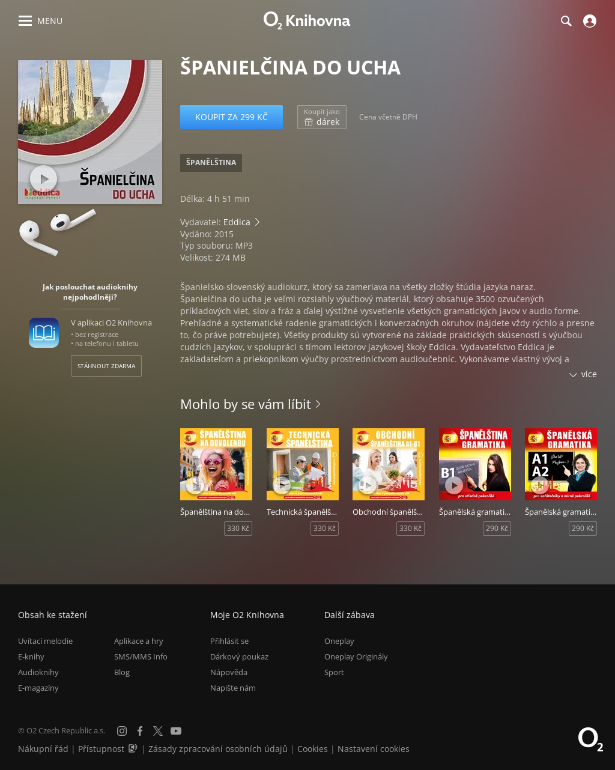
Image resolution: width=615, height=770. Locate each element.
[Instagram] (122, 731)
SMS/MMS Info (141, 656)
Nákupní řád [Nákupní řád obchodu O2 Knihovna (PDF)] (43, 748)
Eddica (236, 222)
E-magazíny (38, 687)
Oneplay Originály (356, 656)
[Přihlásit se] (588, 21)
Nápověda (228, 672)
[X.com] (158, 731)
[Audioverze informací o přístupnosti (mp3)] (134, 749)
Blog (122, 672)
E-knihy (31, 656)
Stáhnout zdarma (106, 366)
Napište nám (233, 687)
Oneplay (339, 640)
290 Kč (497, 528)
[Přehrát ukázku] (43, 178)
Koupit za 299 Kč (231, 117)
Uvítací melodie (45, 640)
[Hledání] (566, 21)
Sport (334, 672)
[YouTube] (176, 731)
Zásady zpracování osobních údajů (218, 748)
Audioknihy (38, 672)
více (589, 374)
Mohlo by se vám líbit (245, 404)
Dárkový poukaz (239, 656)
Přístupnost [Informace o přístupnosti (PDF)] (101, 748)
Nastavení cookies (374, 748)
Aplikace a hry (138, 640)
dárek (322, 117)
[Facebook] (140, 731)
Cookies (312, 748)
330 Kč (238, 528)
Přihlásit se (229, 640)
